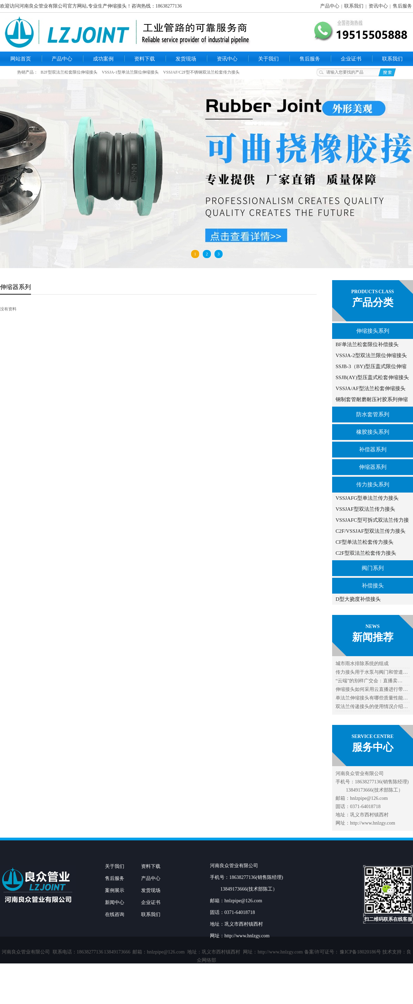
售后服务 (402, 6)
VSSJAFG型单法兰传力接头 (367, 498)
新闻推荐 (372, 637)
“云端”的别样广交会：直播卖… (369, 680)
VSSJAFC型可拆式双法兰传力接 (372, 520)
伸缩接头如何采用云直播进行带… (372, 689)
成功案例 (103, 59)
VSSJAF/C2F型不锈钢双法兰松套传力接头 (201, 72)
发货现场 (186, 59)
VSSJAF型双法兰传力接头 (365, 509)
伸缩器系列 (372, 467)
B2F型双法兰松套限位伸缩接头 (69, 72)
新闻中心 (114, 902)
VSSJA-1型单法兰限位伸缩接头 (130, 72)
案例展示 (114, 890)
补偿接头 (373, 585)
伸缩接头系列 (372, 331)
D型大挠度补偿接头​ (358, 599)
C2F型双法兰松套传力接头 (366, 553)
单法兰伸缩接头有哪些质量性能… (372, 697)
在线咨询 (114, 914)
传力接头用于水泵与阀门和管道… (372, 672)
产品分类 (372, 302)
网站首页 (20, 59)
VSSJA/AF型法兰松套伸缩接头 (370, 388)
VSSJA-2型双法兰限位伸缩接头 (371, 355)
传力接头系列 (372, 484)
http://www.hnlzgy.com (280, 952)
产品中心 (329, 6)
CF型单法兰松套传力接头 (364, 542)
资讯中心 (378, 6)
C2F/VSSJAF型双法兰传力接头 (370, 531)
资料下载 (144, 59)
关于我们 (268, 59)
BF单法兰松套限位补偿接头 (367, 344)
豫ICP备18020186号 (360, 952)
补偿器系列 (372, 449)
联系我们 (353, 6)
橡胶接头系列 (372, 432)
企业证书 (351, 59)
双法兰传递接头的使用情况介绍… (372, 706)
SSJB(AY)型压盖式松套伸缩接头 (372, 377)
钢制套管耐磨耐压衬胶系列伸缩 (372, 399)
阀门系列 (373, 568)
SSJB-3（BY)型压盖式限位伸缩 (371, 366)
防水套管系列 (372, 414)
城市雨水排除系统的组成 (362, 663)
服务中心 (372, 747)
